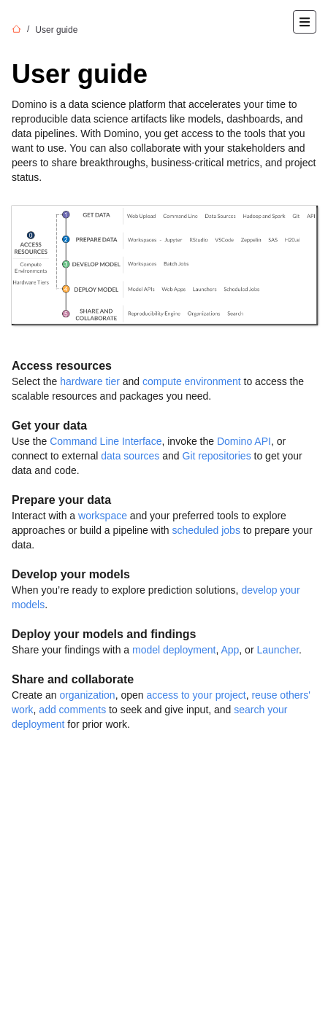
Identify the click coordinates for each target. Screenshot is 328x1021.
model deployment (174, 650)
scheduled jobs (206, 530)
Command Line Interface (105, 441)
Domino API (244, 441)
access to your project (195, 695)
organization (87, 695)
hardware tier (90, 381)
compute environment (191, 381)
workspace (102, 515)
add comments (72, 709)
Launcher (277, 650)
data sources (130, 456)
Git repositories (217, 456)
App (230, 650)
